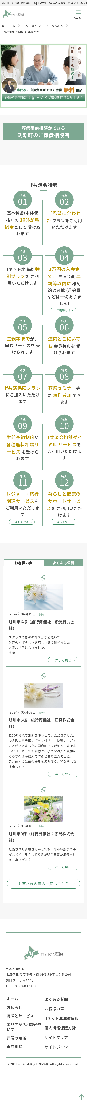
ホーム (10, 26)
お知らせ (14, 1036)
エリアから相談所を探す (24, 1056)
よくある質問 (56, 1028)
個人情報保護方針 (60, 1056)
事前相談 (14, 1075)
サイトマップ (56, 1066)
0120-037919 (25, 1015)
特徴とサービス (20, 1044)
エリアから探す (33, 26)
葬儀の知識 (16, 1066)
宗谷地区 (57, 26)
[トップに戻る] (80, 1094)
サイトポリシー (58, 1076)
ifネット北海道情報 (62, 1047)
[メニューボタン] (78, 13)
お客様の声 (54, 1037)
